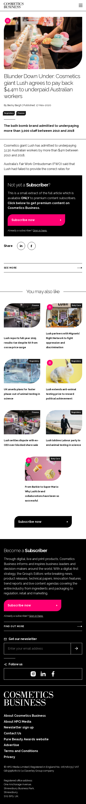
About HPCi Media (17, 721)
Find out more (14, 626)
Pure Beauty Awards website (26, 739)
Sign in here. (40, 230)
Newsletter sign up (19, 727)
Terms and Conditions (21, 751)
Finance (21, 113)
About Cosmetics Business (25, 715)
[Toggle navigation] (81, 5)
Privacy (9, 757)
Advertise (11, 745)
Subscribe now (23, 220)
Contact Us (12, 733)
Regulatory (9, 113)
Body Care (76, 305)
